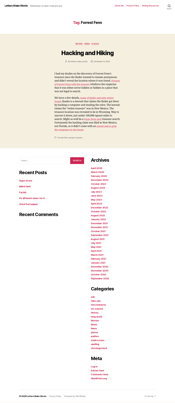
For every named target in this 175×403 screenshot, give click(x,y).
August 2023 (98, 188)
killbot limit (25, 186)
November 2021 (100, 227)
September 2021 (100, 235)
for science (97, 309)
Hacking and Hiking (87, 52)
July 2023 (96, 192)
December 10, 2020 (102, 62)
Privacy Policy (132, 5)
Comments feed (100, 374)
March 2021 (97, 255)
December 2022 (100, 207)
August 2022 (98, 215)
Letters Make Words (17, 5)
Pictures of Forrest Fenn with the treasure (78, 84)
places (96, 44)
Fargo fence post (93, 119)
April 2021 (97, 251)
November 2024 (100, 180)
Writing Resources (150, 5)
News (87, 44)
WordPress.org (99, 378)
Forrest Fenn (63, 138)
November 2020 (100, 270)
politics (95, 336)
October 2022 (99, 211)
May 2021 (96, 247)
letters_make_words (78, 62)
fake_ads (96, 301)
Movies (78, 44)
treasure (79, 138)
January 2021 (98, 263)
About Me (119, 5)
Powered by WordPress (76, 396)
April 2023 (97, 203)
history (95, 313)
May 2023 (96, 199)
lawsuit (72, 138)
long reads (97, 316)
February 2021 (99, 259)
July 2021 (96, 243)
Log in (94, 366)
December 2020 (100, 267)
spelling (95, 344)
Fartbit (23, 192)
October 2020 (99, 274)
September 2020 (100, 278)
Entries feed (98, 370)
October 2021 (99, 231)
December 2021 (100, 223)
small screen (98, 340)
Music (94, 324)
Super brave (26, 180)
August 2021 (98, 239)
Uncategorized (99, 348)
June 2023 (97, 196)
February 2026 (99, 176)
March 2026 (98, 172)
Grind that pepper (29, 204)
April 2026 (97, 168)
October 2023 (99, 184)
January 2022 (99, 219)
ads (93, 297)
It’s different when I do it (33, 198)
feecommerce (99, 305)
